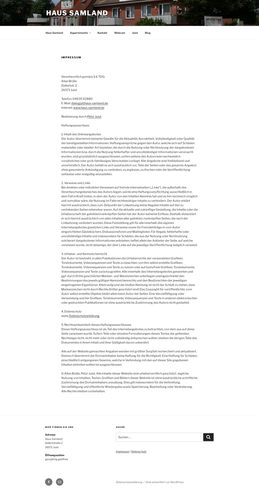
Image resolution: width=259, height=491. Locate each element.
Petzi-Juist (94, 116)
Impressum (122, 451)
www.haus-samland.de (88, 107)
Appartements (80, 32)
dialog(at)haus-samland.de (89, 103)
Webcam (119, 32)
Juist (135, 32)
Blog (148, 32)
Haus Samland (77, 13)
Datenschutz (138, 451)
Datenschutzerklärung (84, 316)
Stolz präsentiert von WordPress (164, 482)
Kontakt (102, 32)
